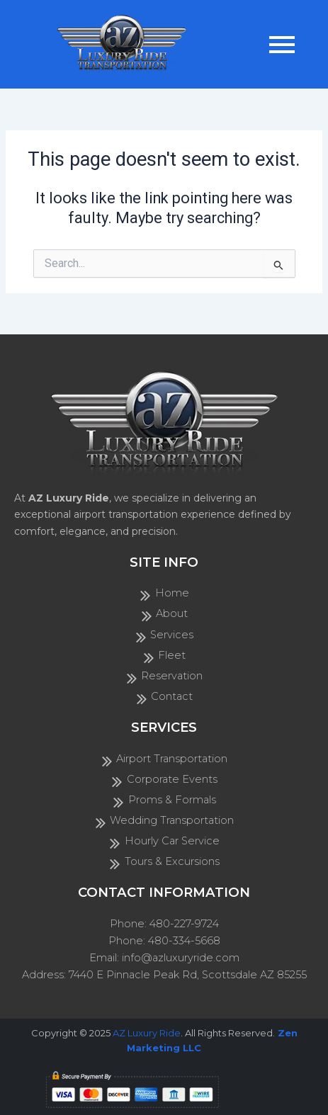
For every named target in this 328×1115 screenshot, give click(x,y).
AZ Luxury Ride (147, 1032)
